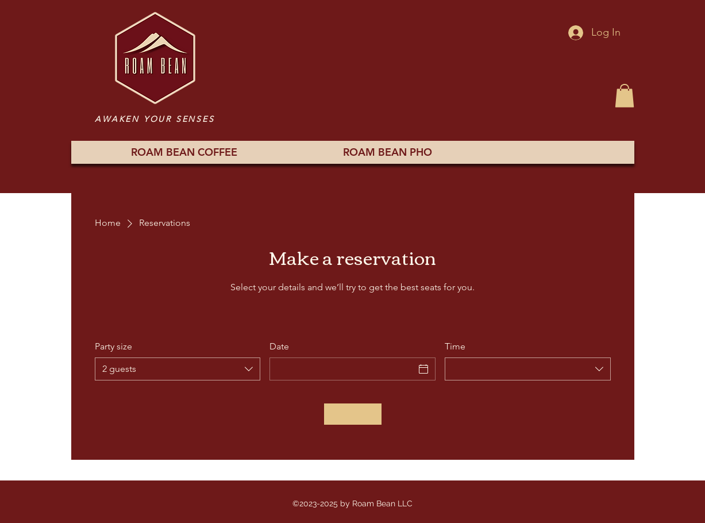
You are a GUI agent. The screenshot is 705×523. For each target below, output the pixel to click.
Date (279, 346)
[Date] (342, 368)
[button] (624, 95)
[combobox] (178, 368)
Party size (113, 346)
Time (455, 346)
